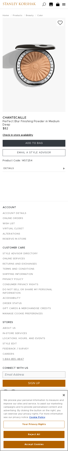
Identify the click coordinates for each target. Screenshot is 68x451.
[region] (34, 420)
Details (34, 168)
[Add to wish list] (60, 23)
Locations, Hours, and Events (24, 338)
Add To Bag (34, 143)
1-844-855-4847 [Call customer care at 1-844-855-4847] (13, 359)
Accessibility (12, 298)
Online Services (14, 259)
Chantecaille (14, 117)
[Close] (64, 395)
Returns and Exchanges (20, 264)
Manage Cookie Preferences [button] (23, 314)
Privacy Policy (13, 279)
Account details (14, 213)
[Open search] (44, 4)
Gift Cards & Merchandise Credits (27, 308)
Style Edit (10, 344)
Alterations (11, 234)
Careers (8, 354)
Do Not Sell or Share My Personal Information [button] (27, 291)
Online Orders (13, 218)
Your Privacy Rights (34, 424)
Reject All (34, 434)
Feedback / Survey (16, 349)
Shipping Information (18, 274)
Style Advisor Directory (20, 253)
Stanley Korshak (19, 4)
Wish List (9, 223)
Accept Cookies (34, 444)
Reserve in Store (14, 239)
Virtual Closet (13, 229)
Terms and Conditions (18, 269)
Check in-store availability (18, 135)
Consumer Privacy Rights (20, 284)
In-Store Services (15, 333)
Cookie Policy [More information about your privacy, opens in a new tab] (37, 417)
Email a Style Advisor (34, 152)
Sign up (34, 383)
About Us (9, 328)
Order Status (12, 303)
